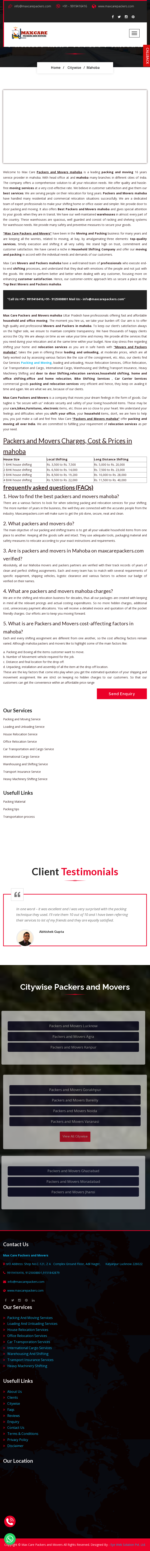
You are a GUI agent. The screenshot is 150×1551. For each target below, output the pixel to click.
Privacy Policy (17, 1439)
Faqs (10, 1409)
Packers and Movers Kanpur (71, 1047)
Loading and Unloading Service (24, 727)
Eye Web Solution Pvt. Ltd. (128, 1545)
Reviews (13, 1415)
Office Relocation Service (20, 741)
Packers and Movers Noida (75, 1113)
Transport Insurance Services (30, 1359)
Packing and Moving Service (22, 719)
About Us (14, 1391)
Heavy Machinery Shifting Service (25, 779)
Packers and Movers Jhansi (71, 1192)
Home (56, 67)
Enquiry (13, 1421)
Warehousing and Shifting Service (25, 764)
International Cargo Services (29, 1348)
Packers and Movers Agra (71, 1036)
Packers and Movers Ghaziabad (71, 1170)
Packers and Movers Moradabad (71, 1181)
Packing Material (14, 802)
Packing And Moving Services (30, 1317)
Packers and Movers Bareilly (75, 1102)
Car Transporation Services (28, 1342)
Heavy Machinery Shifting (27, 1366)
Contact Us (15, 1427)
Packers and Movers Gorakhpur (75, 1092)
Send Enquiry (122, 694)
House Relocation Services (27, 1329)
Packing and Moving (36, 363)
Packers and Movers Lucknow (71, 1025)
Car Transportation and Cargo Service (28, 749)
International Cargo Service (21, 757)
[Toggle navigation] (134, 33)
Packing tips (11, 809)
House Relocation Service (20, 734)
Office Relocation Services (27, 1335)
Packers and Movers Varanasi (75, 1124)
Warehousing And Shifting (28, 1353)
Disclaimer (15, 1445)
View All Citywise (75, 1139)
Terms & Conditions (22, 1433)
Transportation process (19, 817)
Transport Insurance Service (22, 772)
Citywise (74, 67)
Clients (12, 1397)
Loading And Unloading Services (32, 1323)
